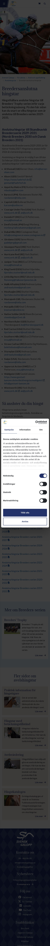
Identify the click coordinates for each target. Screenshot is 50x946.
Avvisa (25, 521)
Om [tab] (41, 430)
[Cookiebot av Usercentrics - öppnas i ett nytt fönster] (35, 422)
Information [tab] (25, 430)
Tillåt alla (25, 512)
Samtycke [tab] (9, 430)
